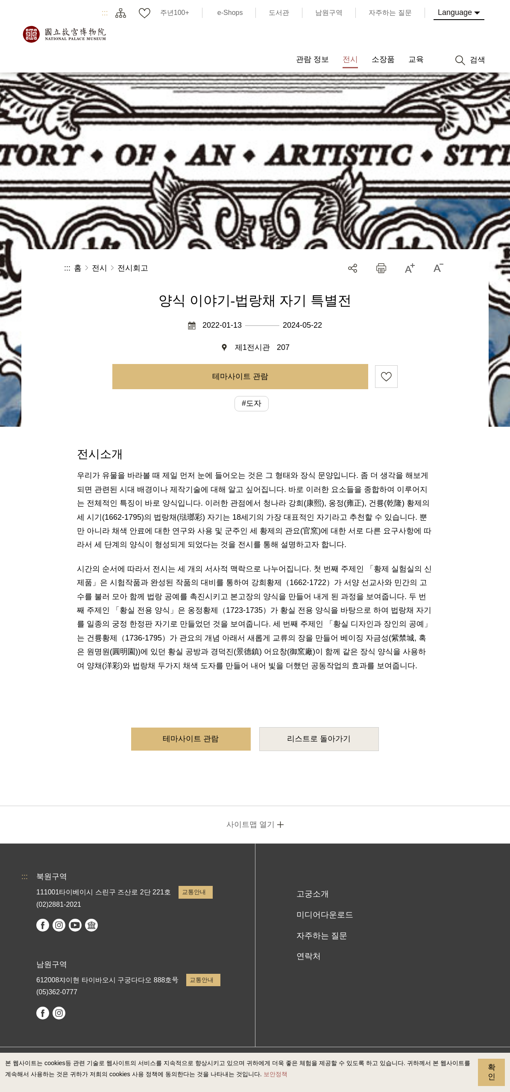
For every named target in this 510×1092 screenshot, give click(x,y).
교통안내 (194, 891)
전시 (99, 268)
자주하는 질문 (321, 935)
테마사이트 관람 (240, 376)
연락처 (308, 956)
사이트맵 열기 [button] (250, 824)
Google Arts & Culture (91, 925)
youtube (75, 925)
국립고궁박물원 (64, 34)
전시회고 (132, 268)
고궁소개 (312, 893)
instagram (59, 925)
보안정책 (275, 1074)
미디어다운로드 (324, 914)
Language (455, 12)
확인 (491, 1072)
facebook (42, 925)
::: (105, 13)
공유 (352, 268)
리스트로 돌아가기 (319, 738)
